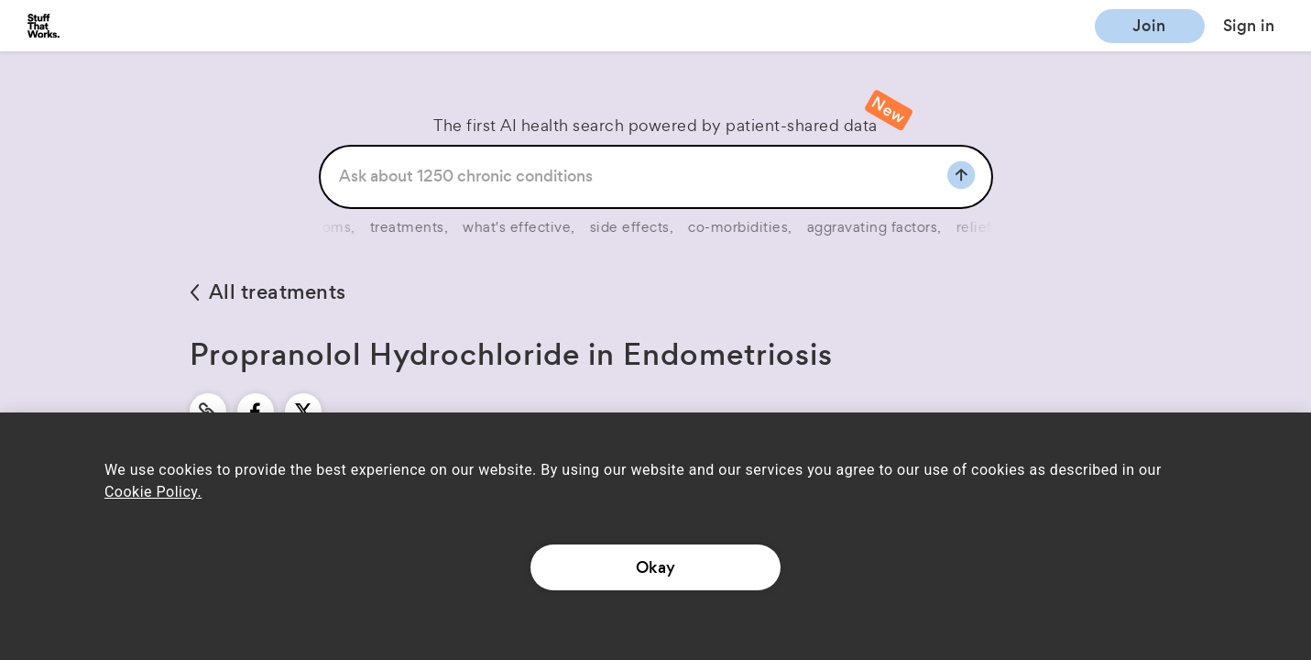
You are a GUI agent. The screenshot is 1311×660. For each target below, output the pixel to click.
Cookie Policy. (153, 491)
